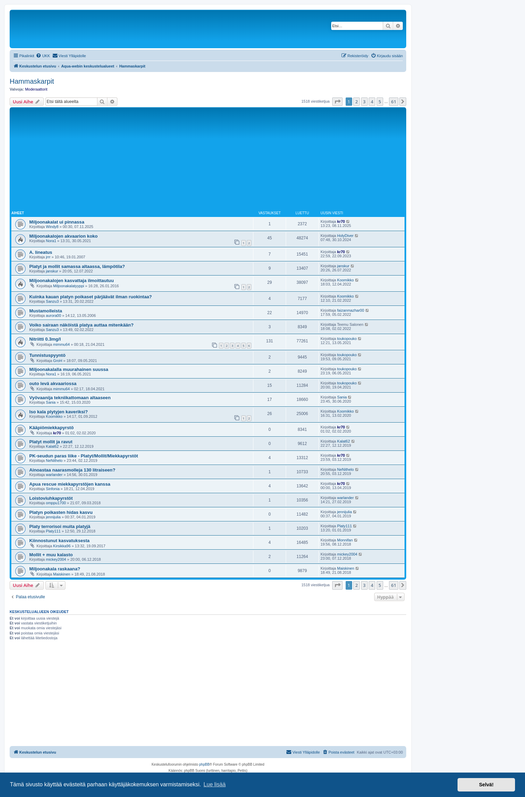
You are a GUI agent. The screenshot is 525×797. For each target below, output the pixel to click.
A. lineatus (40, 252)
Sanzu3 (52, 301)
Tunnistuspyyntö (47, 355)
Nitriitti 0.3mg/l (45, 339)
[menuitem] (43, 56)
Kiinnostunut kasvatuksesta (59, 540)
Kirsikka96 (62, 546)
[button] (337, 101)
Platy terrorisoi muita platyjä (59, 526)
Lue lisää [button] (214, 784)
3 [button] (364, 102)
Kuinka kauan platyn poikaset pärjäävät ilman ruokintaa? (90, 296)
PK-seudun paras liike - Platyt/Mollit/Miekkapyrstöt (83, 455)
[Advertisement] (208, 160)
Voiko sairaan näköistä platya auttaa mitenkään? (81, 325)
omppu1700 (56, 503)
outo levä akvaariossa (52, 383)
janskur (52, 271)
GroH (57, 361)
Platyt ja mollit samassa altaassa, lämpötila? (77, 266)
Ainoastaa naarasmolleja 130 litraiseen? (72, 470)
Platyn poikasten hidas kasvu (61, 512)
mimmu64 (61, 344)
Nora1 (51, 241)
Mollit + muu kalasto (51, 554)
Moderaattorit (36, 89)
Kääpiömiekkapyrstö (51, 427)
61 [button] (393, 102)
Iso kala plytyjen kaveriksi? (58, 411)
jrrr (48, 257)
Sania (50, 402)
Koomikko (345, 280)
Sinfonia (53, 489)
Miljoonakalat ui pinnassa (56, 222)
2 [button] (356, 102)
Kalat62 (52, 446)
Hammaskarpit (32, 81)
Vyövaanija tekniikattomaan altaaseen (70, 397)
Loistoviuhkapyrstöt (51, 498)
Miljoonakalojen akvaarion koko (63, 236)
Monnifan (345, 540)
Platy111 (53, 531)
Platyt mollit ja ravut (50, 441)
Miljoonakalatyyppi (68, 286)
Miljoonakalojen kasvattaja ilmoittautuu (71, 280)
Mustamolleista (45, 310)
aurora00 (53, 315)
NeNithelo (54, 460)
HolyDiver (345, 236)
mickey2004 (56, 559)
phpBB (204, 764)
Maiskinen (61, 574)
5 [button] (380, 102)
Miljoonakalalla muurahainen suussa (68, 369)
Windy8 (52, 227)
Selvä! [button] (486, 784)
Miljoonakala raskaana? (54, 568)
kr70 (341, 221)
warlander (54, 475)
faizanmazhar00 (350, 310)
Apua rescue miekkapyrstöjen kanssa (69, 484)
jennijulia (53, 517)
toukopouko (347, 339)
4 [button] (372, 102)
